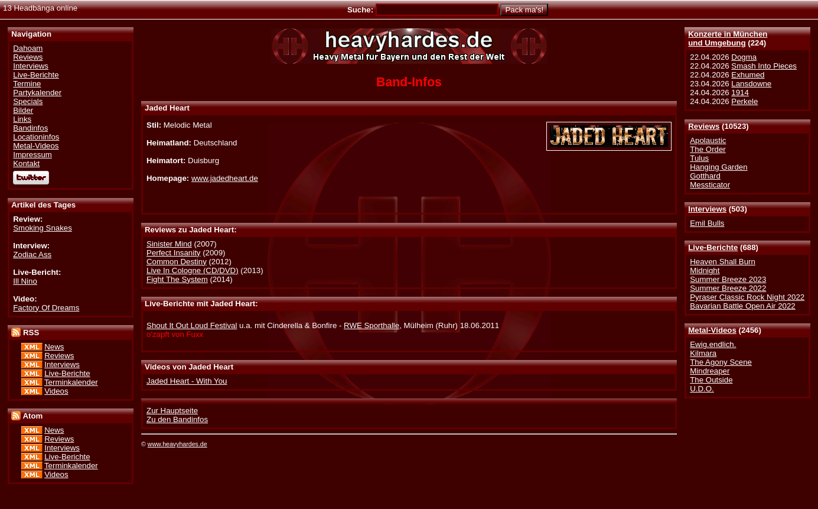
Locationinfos (36, 136)
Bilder (23, 110)
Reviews (703, 126)
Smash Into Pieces (764, 65)
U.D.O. (702, 388)
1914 (740, 92)
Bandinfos (30, 128)
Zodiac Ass (32, 254)
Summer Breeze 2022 (728, 288)
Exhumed (747, 74)
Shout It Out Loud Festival (191, 325)
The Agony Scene (721, 362)
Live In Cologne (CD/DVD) (192, 270)
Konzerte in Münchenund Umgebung (727, 38)
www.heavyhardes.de (177, 444)
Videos (56, 391)
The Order (707, 149)
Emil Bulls (707, 223)
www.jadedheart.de (224, 178)
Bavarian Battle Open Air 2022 (742, 305)
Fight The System (177, 279)
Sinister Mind (169, 243)
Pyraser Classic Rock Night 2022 (747, 297)
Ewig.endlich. (713, 344)
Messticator (710, 184)
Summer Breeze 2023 (728, 279)
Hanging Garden (718, 167)
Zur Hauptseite (172, 410)
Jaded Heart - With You (186, 381)
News (54, 346)
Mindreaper (709, 371)
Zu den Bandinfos (177, 419)
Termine (27, 83)
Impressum (32, 154)
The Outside (711, 379)
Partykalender (37, 92)
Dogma (744, 57)
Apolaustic (708, 140)
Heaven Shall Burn (722, 261)
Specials (28, 101)
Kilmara (703, 353)
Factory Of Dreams (46, 307)
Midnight (704, 270)
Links (22, 119)
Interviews (707, 209)
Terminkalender (71, 382)
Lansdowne (751, 83)
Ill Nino (25, 281)
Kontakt (26, 163)
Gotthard (705, 175)
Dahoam (28, 48)
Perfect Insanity (173, 252)
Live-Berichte (713, 247)
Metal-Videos (712, 330)
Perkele (744, 101)
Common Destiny (176, 261)
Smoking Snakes (42, 227)
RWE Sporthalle (371, 325)
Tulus (699, 158)
